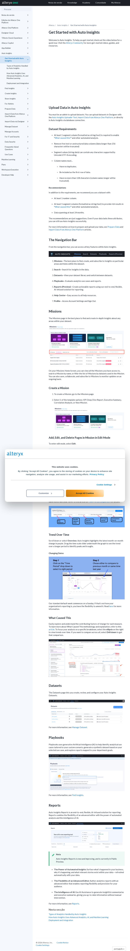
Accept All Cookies (85, 493)
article (51, 629)
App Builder (15, 48)
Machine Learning (15, 159)
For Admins (16, 104)
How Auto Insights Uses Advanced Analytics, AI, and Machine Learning (17, 75)
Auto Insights (15, 53)
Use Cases (16, 154)
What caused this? (63, 138)
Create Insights (16, 93)
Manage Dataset (16, 126)
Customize (45, 493)
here (111, 606)
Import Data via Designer (16, 121)
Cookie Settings (104, 485)
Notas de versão (15, 15)
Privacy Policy (97, 474)
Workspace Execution (15, 170)
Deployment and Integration (18, 83)
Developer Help (15, 175)
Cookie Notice (62, 942)
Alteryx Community (74, 43)
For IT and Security (16, 137)
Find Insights (16, 88)
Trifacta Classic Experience (15, 38)
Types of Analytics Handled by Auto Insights (17, 67)
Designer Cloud (15, 33)
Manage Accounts (12, 132)
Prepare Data (16, 109)
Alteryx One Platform (15, 28)
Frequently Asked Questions (16, 148)
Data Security (16, 142)
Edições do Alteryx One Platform (15, 21)
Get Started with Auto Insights (16, 59)
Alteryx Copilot (15, 43)
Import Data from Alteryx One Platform (16, 115)
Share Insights (16, 99)
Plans (15, 165)
